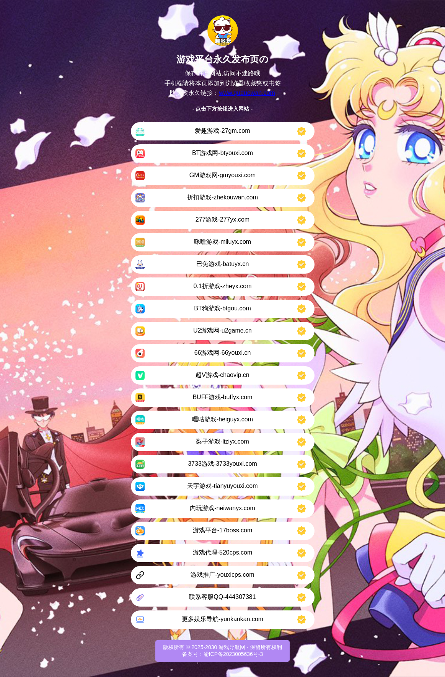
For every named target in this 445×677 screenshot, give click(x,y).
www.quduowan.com (247, 93)
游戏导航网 (231, 647)
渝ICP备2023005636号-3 (233, 654)
